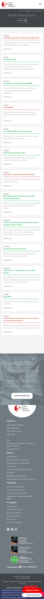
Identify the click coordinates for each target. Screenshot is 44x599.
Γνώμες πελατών (13, 516)
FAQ (8, 440)
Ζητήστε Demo (32, 590)
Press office (28, 11)
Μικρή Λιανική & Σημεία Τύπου (18, 460)
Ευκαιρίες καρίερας (14, 513)
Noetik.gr (27, 578)
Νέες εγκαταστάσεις (14, 522)
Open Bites (11, 434)
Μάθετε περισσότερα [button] (18, 597)
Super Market (12, 457)
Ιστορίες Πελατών (13, 449)
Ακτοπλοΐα (11, 473)
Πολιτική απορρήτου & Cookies (18, 581)
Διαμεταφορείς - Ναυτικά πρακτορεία (21, 479)
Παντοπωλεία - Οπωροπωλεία (18, 463)
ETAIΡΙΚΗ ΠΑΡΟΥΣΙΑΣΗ (22, 396)
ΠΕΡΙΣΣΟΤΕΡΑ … (8, 49)
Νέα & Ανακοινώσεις (15, 510)
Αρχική (21, 11)
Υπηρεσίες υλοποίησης (15, 487)
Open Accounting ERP (15, 425)
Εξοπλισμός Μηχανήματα (16, 476)
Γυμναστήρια (11, 466)
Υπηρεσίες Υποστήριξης (16, 490)
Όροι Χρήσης (6, 581)
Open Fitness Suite (14, 431)
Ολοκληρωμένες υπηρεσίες (17, 493)
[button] (32, 595)
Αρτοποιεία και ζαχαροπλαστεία (19, 469)
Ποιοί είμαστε (12, 506)
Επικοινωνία (11, 519)
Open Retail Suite (13, 428)
